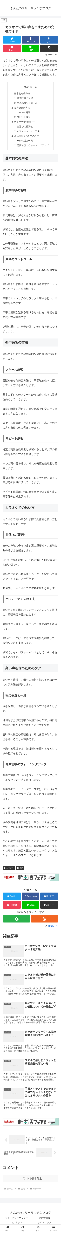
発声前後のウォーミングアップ (33, 145)
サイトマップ (44, 1222)
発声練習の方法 (22, 107)
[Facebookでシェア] (31, 40)
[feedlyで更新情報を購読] (16, 918)
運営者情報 (44, 1217)
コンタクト (16, 1222)
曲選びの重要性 (25, 126)
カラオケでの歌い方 (24, 121)
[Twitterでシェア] (12, 40)
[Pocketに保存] (12, 48)
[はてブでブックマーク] (49, 40)
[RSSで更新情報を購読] (44, 918)
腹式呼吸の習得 (25, 98)
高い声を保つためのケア (26, 136)
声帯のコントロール (27, 103)
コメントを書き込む (30, 1178)
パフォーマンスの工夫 (28, 131)
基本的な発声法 (22, 93)
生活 (20, 868)
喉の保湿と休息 (25, 140)
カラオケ (9, 868)
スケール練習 (24, 112)
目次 (26, 86)
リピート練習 (24, 117)
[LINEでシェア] (31, 48)
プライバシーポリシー (16, 1217)
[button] (49, 48)
